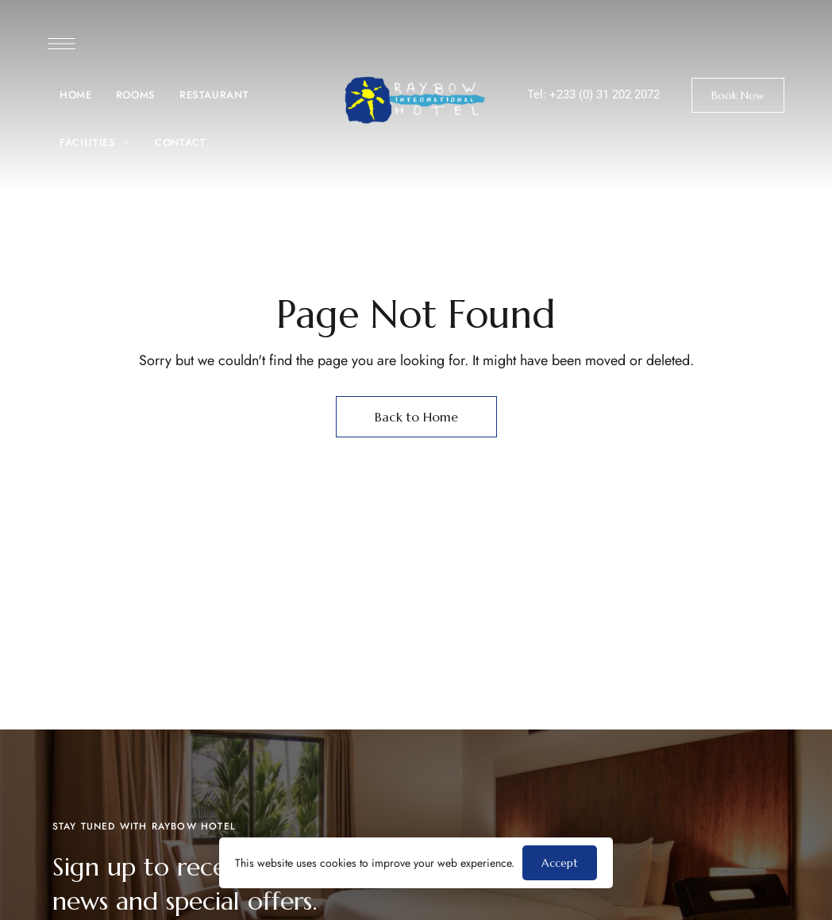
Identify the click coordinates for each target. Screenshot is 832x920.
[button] (737, 95)
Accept (559, 863)
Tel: (538, 94)
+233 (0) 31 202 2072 (604, 94)
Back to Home (416, 417)
